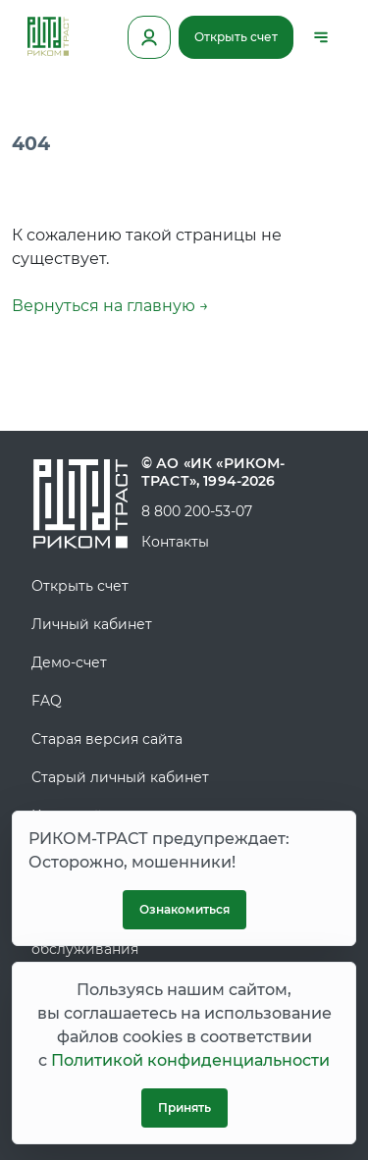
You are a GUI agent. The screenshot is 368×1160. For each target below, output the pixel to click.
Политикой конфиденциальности (190, 1060)
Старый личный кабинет (120, 777)
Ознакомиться (184, 909)
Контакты (175, 542)
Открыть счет (236, 36)
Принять (184, 1107)
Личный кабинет (91, 624)
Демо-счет (69, 662)
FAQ (46, 701)
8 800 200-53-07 (196, 511)
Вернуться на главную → (110, 305)
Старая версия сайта (107, 739)
